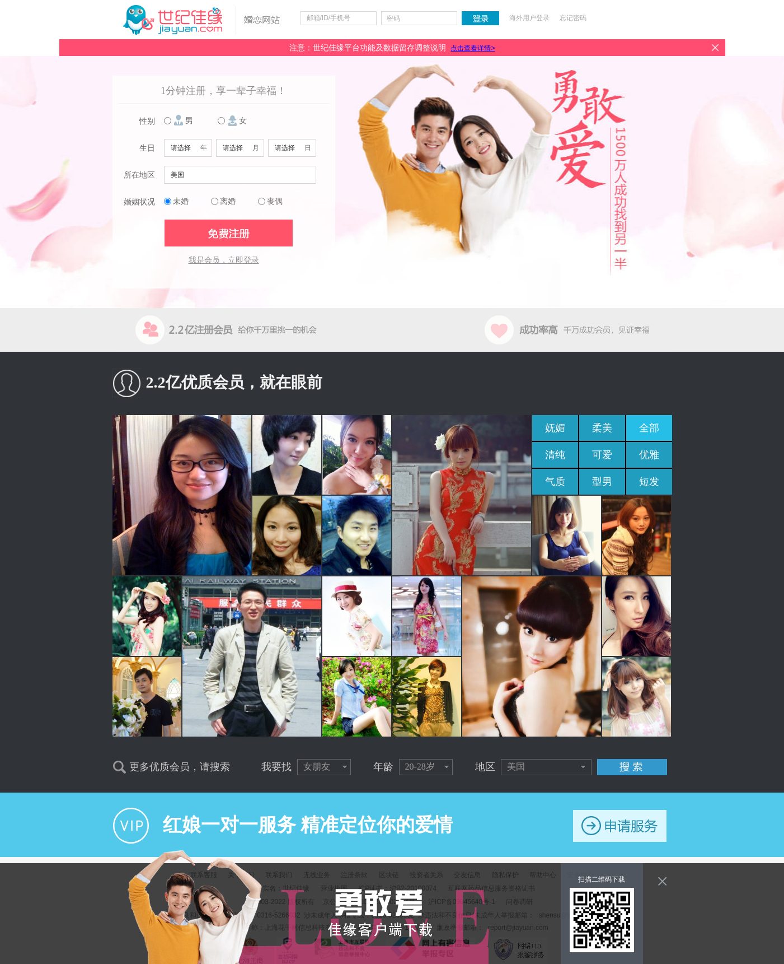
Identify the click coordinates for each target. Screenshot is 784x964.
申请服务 (619, 826)
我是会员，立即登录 (224, 260)
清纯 (555, 454)
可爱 (602, 454)
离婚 (228, 201)
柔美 (602, 428)
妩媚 (555, 428)
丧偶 (275, 201)
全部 (649, 428)
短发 (649, 481)
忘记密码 (573, 18)
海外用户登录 (529, 18)
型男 (602, 481)
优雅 (649, 454)
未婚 (181, 201)
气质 (555, 481)
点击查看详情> (472, 48)
